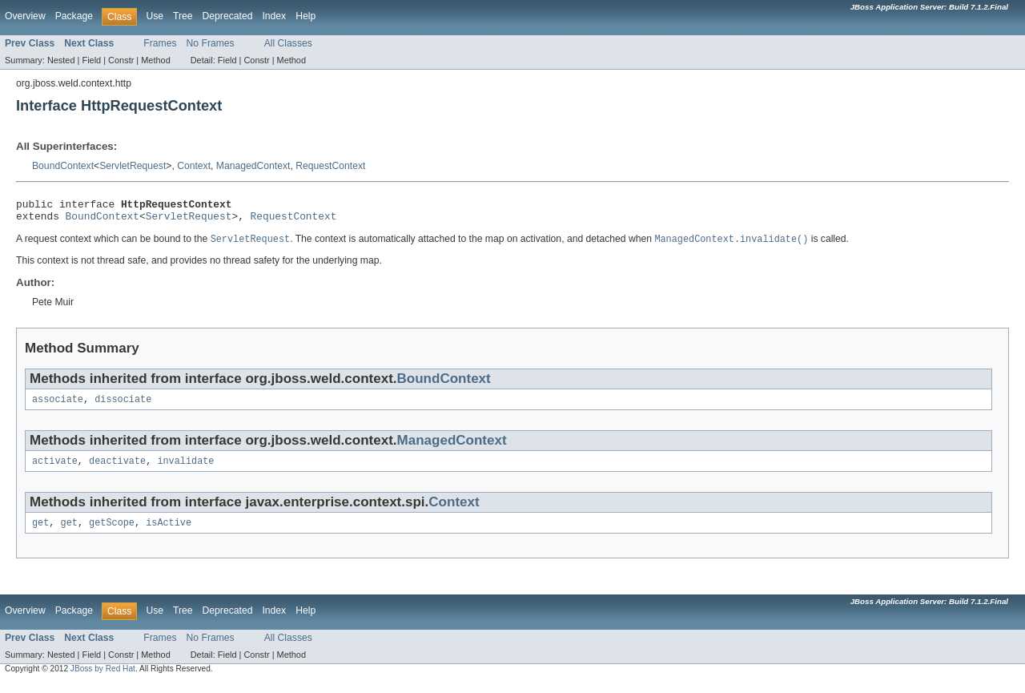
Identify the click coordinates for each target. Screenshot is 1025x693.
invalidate (185, 469)
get (40, 532)
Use (154, 16)
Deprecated (228, 16)
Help (305, 16)
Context (194, 165)
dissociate (122, 406)
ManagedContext (253, 165)
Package (74, 16)
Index (274, 16)
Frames (159, 43)
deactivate (117, 469)
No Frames (211, 43)
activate (55, 469)
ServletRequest (132, 165)
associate (57, 406)
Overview (25, 16)
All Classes (288, 43)
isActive (168, 532)
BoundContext (63, 165)
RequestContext (330, 165)
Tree (183, 16)
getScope (112, 532)
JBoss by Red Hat (102, 679)
